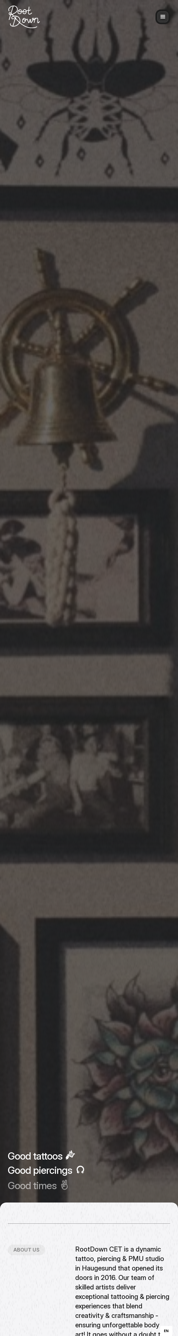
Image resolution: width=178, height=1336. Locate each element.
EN (166, 1330)
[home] (24, 17)
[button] (162, 16)
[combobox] (166, 1331)
